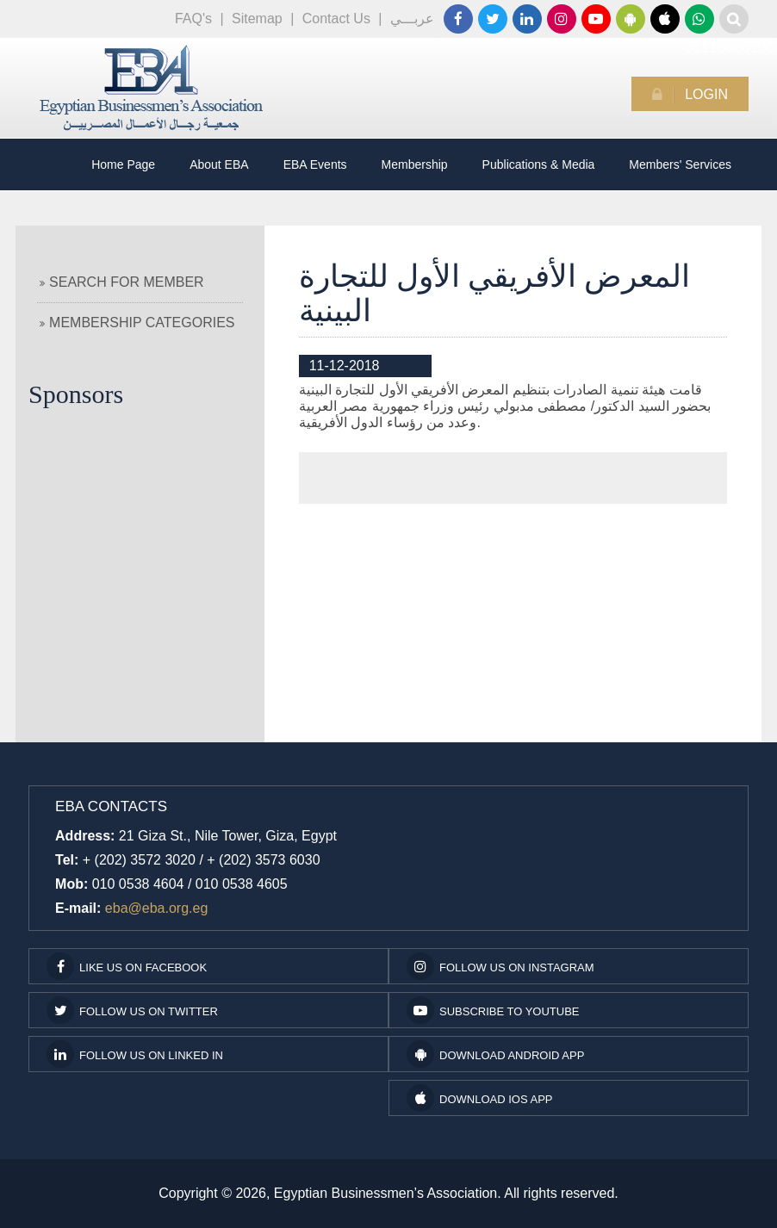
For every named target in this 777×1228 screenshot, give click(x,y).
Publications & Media (538, 164)
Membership (415, 164)
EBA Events (315, 164)
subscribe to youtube (493, 1010)
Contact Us (336, 18)
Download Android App (495, 1054)
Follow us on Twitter (132, 1010)
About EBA (219, 164)
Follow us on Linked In (135, 1054)
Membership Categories (137, 322)
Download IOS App (479, 1098)
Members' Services (680, 164)
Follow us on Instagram (500, 966)
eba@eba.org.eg (156, 908)
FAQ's (193, 18)
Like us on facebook (127, 966)
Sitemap (257, 18)
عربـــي (412, 18)
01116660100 (699, 19)
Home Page (123, 164)
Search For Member (122, 282)
